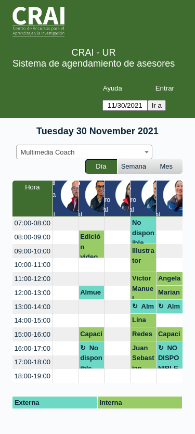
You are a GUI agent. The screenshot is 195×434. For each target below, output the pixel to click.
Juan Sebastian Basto (143, 356)
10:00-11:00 (32, 265)
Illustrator (143, 256)
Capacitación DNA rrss (169, 335)
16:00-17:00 (32, 348)
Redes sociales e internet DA (143, 335)
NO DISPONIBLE (168, 356)
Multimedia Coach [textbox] (48, 152)
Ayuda (112, 88)
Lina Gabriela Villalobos (142, 321)
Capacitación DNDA (91, 335)
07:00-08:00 (32, 223)
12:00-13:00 (32, 293)
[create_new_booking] (66, 223)
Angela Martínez (169, 280)
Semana (133, 166)
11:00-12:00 (32, 279)
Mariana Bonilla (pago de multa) (169, 294)
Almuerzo (90, 294)
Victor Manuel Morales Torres (143, 287)
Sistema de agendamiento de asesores (93, 63)
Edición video (90, 245)
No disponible (143, 231)
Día (101, 166)
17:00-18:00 (32, 362)
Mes (166, 166)
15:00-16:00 (32, 334)
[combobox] (84, 152)
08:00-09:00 (32, 237)
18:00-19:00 (32, 376)
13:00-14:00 (32, 307)
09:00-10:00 (32, 251)
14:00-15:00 (32, 320)
